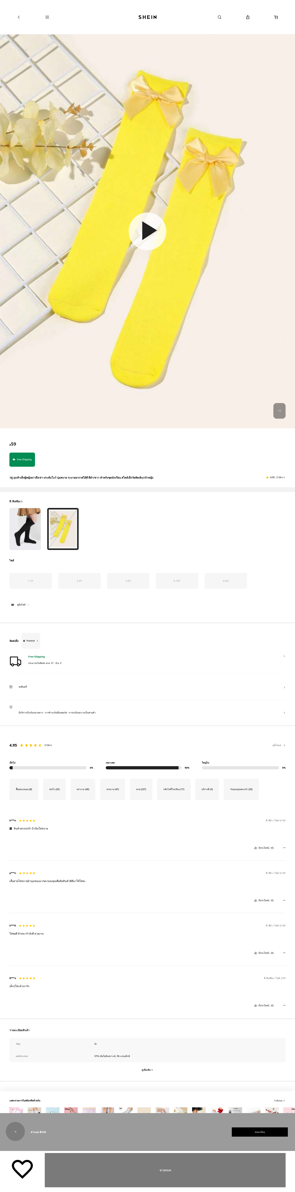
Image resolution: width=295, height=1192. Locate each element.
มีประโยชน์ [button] (264, 848)
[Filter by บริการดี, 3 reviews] (207, 789)
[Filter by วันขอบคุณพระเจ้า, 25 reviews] (241, 789)
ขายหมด (165, 1170)
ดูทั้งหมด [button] (279, 745)
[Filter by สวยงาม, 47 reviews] (112, 789)
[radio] (25, 529)
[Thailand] (29, 641)
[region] (147, 752)
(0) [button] (272, 848)
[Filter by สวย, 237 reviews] (141, 789)
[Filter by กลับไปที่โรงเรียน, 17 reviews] (174, 789)
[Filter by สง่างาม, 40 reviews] (83, 789)
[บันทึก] (22, 1169)
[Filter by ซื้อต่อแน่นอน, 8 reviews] (23, 789)
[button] (148, 231)
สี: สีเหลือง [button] (16, 501)
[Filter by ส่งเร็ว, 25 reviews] (54, 789)
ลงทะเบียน (260, 1132)
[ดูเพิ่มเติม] (147, 1070)
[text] (12, 444)
